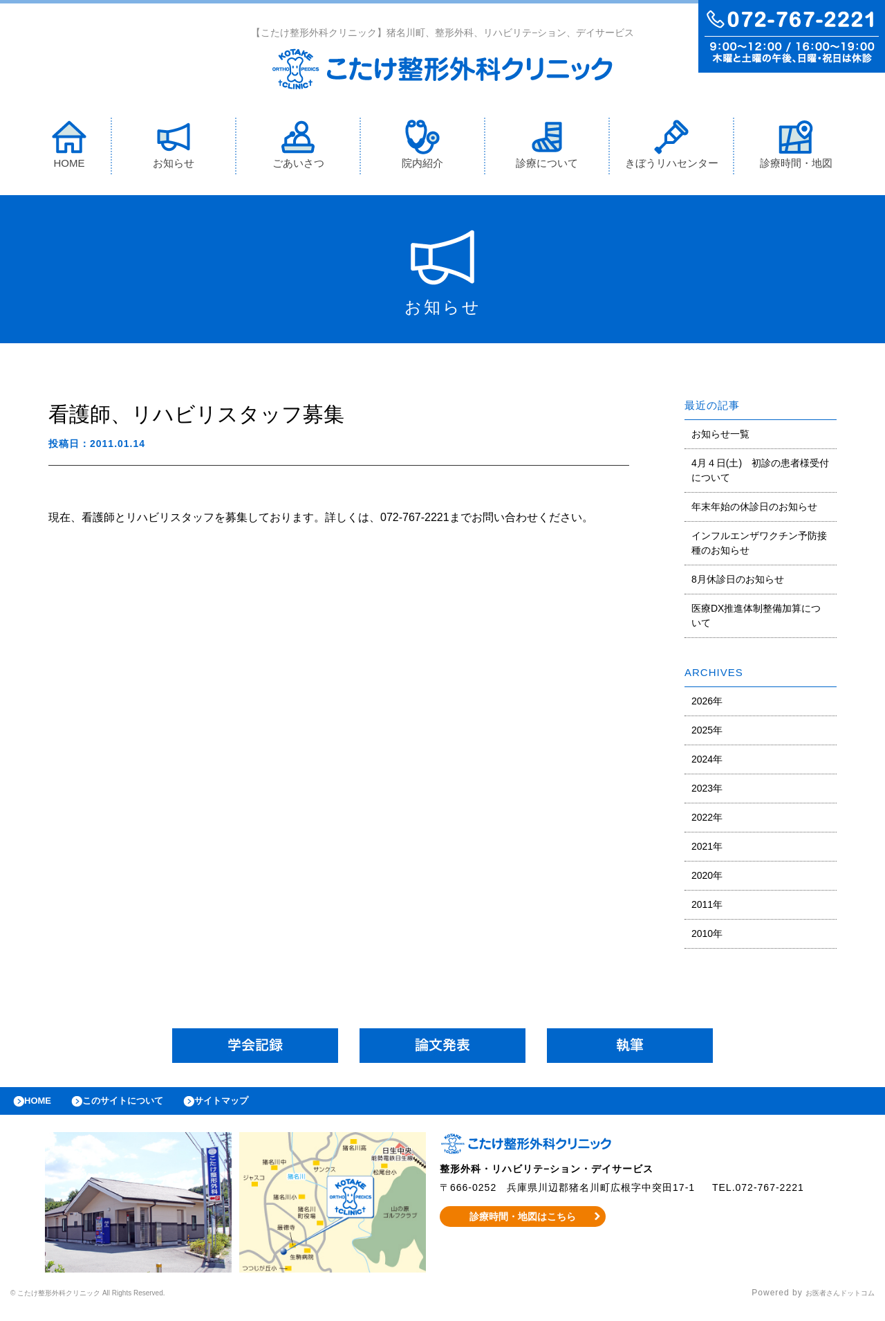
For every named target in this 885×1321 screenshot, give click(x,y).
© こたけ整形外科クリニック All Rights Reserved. (115, 1304)
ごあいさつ (298, 147)
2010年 (707, 936)
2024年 (707, 762)
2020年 (707, 878)
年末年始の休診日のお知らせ (754, 510)
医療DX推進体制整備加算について (756, 619)
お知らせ (173, 147)
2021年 (707, 849)
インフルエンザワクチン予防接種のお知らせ (759, 546)
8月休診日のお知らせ (737, 582)
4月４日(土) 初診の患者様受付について (760, 473)
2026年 (707, 704)
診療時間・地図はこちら (523, 1226)
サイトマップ (253, 1107)
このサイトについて (140, 1107)
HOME (69, 147)
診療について (547, 147)
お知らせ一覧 (720, 437)
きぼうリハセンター (671, 147)
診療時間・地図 (796, 147)
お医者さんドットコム (830, 1304)
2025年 (707, 733)
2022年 (707, 820)
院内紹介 (422, 147)
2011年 (707, 907)
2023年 (707, 791)
